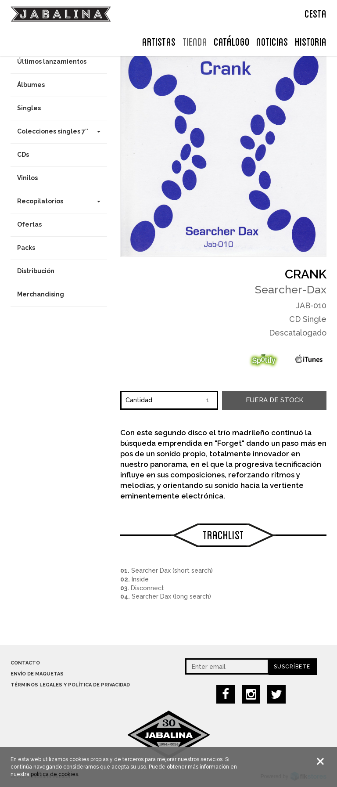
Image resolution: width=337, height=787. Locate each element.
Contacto (25, 663)
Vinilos (27, 177)
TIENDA (195, 40)
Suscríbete (292, 667)
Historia (310, 40)
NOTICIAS (272, 40)
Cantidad (138, 400)
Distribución (35, 270)
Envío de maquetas (37, 674)
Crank (305, 274)
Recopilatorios (58, 201)
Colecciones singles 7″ (58, 131)
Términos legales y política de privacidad (70, 685)
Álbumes (31, 84)
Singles (29, 108)
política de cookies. (55, 775)
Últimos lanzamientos (51, 61)
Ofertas (29, 224)
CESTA (315, 12)
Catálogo (232, 40)
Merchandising (40, 294)
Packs (26, 247)
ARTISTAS (159, 40)
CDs (23, 154)
